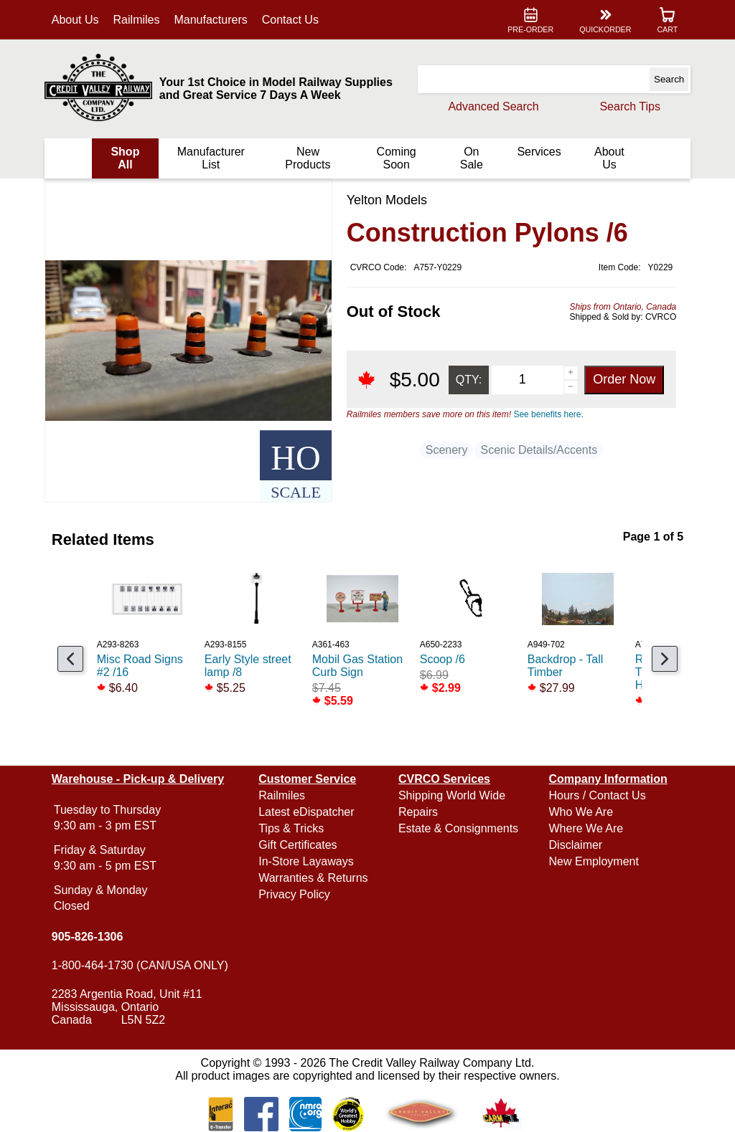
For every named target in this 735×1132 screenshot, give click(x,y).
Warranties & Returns (314, 878)
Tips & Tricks (292, 828)
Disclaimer (574, 845)
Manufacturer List (212, 158)
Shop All (127, 158)
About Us (78, 20)
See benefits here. (545, 414)
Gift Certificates (299, 845)
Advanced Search (490, 106)
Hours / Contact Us (595, 795)
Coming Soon (395, 158)
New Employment (592, 861)
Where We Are (584, 828)
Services (536, 152)
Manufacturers (214, 20)
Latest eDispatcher (307, 812)
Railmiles (139, 20)
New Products (308, 158)
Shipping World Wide (451, 795)
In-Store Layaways (307, 861)
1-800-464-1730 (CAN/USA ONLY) (143, 965)
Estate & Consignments (458, 828)
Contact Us (293, 20)
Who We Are (579, 812)
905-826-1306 (90, 937)
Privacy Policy (296, 894)
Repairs (418, 812)
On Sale (469, 158)
